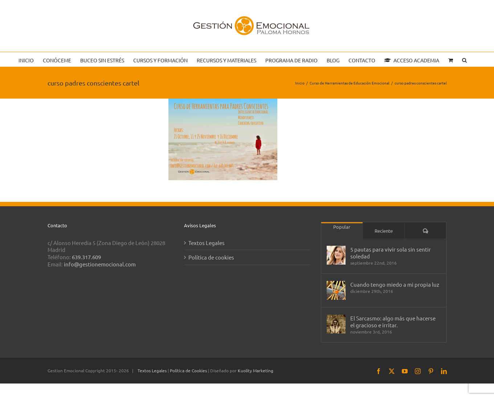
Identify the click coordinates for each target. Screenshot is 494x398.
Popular (341, 227)
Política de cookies (211, 257)
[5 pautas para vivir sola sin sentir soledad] (336, 255)
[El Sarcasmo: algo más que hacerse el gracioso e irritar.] (336, 324)
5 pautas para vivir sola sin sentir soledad (390, 253)
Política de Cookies (189, 370)
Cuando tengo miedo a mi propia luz (394, 284)
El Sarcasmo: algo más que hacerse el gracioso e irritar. (393, 321)
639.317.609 (86, 256)
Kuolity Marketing (255, 370)
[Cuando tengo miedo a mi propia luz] (336, 290)
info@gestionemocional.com (100, 264)
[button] (464, 59)
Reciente (384, 231)
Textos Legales (206, 242)
